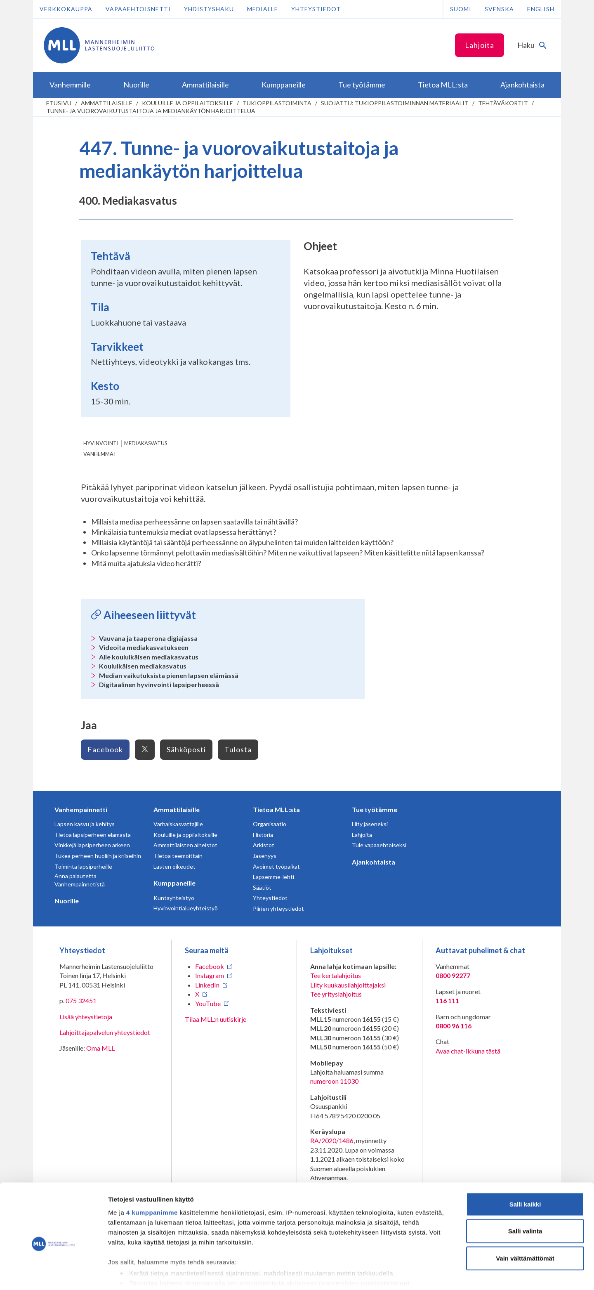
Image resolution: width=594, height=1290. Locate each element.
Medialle (262, 8)
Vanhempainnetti (80, 809)
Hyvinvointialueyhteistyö (185, 908)
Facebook (105, 749)
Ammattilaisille (106, 102)
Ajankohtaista (373, 862)
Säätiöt (262, 887)
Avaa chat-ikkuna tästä (468, 1051)
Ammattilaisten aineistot (185, 844)
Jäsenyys (264, 855)
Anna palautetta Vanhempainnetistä (79, 880)
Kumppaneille (174, 883)
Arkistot (263, 844)
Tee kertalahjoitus (335, 975)
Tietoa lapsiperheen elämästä (92, 834)
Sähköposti (186, 749)
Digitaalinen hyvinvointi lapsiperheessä (159, 684)
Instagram (209, 975)
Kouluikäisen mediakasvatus (142, 666)
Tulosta (238, 749)
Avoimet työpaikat (276, 866)
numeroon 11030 (334, 1081)
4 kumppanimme (152, 1172)
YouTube (208, 1003)
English (540, 8)
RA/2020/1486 (332, 1140)
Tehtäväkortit (503, 102)
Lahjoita (479, 45)
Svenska (499, 8)
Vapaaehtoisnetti (138, 8)
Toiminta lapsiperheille (83, 866)
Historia (263, 834)
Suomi (460, 8)
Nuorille (66, 901)
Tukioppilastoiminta (277, 102)
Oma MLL (100, 1048)
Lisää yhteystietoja (85, 1017)
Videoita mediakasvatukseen (144, 647)
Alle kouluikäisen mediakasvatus (148, 657)
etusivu (58, 102)
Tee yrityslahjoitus (336, 994)
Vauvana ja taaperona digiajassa (148, 638)
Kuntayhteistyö (173, 897)
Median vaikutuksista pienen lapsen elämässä (168, 675)
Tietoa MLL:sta (276, 809)
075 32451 (81, 1000)
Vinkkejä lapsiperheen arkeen (92, 844)
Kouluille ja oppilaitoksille (187, 102)
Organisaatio (269, 823)
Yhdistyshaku (209, 8)
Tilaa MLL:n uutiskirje (215, 1019)
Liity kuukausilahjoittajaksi (348, 985)
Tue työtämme (374, 809)
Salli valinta (525, 1190)
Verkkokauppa (66, 8)
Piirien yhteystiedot (278, 908)
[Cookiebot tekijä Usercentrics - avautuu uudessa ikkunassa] (53, 1274)
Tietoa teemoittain (178, 855)
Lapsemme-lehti (273, 876)
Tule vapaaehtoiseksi (379, 844)
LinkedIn (207, 985)
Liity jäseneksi (370, 823)
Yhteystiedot (316, 8)
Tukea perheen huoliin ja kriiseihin (97, 855)
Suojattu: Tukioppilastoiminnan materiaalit (395, 102)
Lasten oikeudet (174, 866)
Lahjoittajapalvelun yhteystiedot (104, 1032)
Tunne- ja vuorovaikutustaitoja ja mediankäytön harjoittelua (150, 110)
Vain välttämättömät (525, 1217)
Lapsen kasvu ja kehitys (84, 823)
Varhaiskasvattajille (178, 823)
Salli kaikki (525, 1163)
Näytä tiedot (441, 1273)
